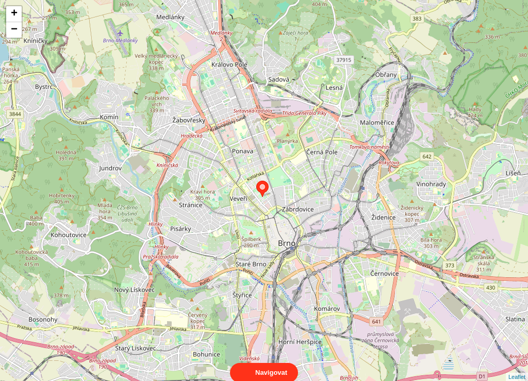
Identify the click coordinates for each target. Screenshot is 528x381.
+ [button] (14, 14)
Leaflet (516, 367)
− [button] (14, 30)
